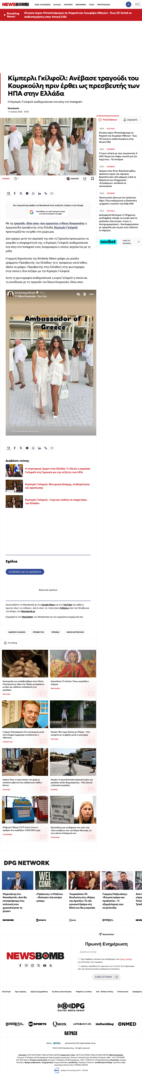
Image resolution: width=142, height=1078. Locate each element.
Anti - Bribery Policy (104, 992)
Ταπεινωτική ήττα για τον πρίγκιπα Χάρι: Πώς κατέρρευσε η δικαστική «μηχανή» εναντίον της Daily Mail (118, 200)
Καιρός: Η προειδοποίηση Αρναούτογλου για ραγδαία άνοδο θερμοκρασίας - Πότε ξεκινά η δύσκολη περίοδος (72, 782)
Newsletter (27, 617)
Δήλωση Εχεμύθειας (39, 992)
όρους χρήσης (126, 959)
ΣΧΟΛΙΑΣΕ (72, 178)
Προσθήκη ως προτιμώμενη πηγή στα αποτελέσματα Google (47, 212)
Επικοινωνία (122, 992)
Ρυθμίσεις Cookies (84, 992)
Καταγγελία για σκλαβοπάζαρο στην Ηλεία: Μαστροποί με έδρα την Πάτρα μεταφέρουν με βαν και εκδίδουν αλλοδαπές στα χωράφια (23, 685)
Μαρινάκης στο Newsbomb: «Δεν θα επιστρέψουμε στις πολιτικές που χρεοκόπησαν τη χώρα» (15, 902)
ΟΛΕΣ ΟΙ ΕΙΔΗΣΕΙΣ (42, 5)
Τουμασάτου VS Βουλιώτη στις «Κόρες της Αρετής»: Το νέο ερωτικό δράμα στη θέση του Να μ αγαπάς (82, 900)
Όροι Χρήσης (20, 992)
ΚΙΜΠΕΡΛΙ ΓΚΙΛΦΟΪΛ (16, 632)
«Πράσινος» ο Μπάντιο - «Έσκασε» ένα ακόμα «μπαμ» (49, 897)
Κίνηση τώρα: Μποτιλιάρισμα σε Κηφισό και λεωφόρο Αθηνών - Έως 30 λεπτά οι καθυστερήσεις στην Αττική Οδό (78, 15)
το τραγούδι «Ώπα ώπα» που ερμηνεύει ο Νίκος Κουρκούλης (47, 223)
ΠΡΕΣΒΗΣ (55, 632)
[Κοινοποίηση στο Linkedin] (39, 193)
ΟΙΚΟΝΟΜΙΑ (80, 5)
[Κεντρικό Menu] (137, 4)
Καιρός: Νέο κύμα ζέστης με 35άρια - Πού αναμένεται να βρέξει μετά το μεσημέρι (70, 733)
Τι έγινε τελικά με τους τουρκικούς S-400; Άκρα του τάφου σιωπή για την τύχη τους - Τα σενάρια (118, 156)
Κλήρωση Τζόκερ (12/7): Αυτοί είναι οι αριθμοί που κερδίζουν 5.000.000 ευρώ (21, 829)
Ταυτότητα (6, 992)
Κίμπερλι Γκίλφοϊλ (66, 227)
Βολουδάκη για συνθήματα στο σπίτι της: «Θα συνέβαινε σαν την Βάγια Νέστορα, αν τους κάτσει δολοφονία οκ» (71, 830)
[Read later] (92, 179)
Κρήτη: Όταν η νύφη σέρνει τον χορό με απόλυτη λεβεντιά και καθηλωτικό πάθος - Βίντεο (23, 782)
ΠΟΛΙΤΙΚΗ (68, 5)
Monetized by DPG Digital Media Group (80, 1043)
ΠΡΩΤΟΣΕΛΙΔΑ (103, 5)
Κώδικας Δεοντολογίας (62, 992)
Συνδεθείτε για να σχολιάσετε (25, 571)
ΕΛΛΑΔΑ (57, 5)
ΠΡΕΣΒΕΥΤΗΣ (38, 632)
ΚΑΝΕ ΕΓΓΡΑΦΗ (106, 977)
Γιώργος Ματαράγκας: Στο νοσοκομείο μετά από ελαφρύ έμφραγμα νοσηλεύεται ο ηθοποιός (23, 735)
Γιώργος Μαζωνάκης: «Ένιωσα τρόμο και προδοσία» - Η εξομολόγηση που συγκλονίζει (114, 900)
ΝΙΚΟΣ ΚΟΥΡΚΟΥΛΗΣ (75, 632)
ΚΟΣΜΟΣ (6, 179)
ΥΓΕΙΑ (91, 5)
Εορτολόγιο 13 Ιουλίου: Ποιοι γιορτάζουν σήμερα (70, 682)
